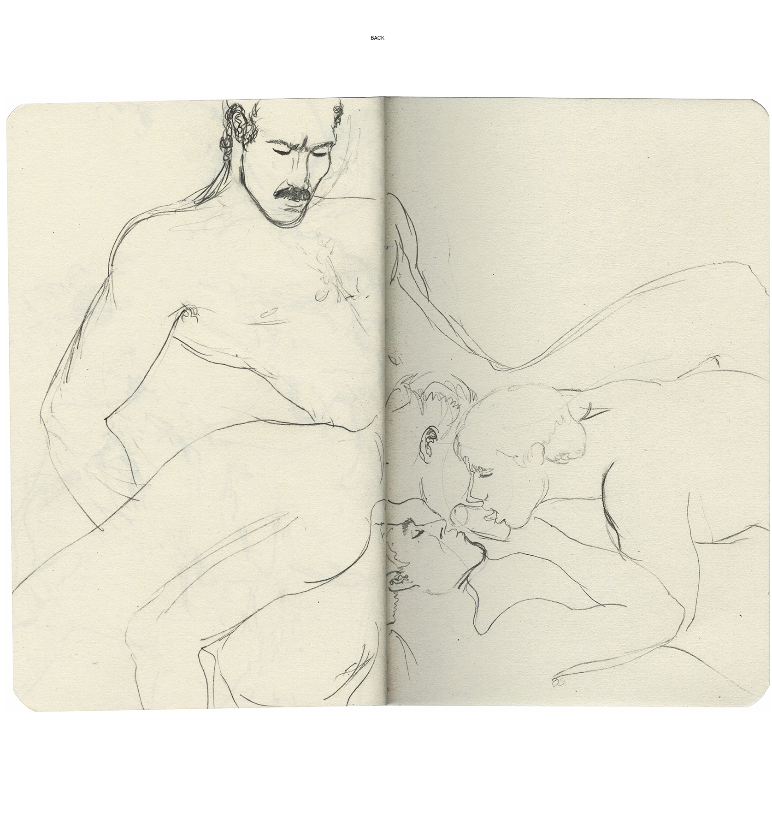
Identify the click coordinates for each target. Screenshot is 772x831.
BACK (378, 38)
